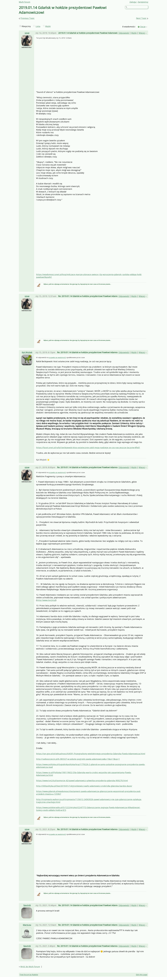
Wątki (48, 26)
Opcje (143, 26)
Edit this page (141, 974)
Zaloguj (133, 2)
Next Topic (141, 18)
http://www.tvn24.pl (46, 600)
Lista (38, 26)
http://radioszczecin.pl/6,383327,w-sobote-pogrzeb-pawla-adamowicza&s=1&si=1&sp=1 (78, 759)
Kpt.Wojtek (27, 352)
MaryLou (27, 924)
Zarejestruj (143, 2)
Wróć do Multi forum (30, 966)
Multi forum (24, 2)
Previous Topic (27, 18)
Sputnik (27, 905)
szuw (27, 33)
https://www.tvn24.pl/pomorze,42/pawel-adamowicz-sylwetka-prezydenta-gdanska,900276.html (82, 780)
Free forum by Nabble (29, 974)
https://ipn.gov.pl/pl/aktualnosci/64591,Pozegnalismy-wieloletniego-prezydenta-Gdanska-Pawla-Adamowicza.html (90, 753)
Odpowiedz (124, 33)
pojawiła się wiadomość (57, 357)
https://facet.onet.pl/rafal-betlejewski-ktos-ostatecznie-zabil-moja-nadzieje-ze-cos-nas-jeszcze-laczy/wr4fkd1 (88, 447)
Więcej (142, 33)
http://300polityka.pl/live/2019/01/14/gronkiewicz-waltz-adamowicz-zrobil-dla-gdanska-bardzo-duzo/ (84, 786)
